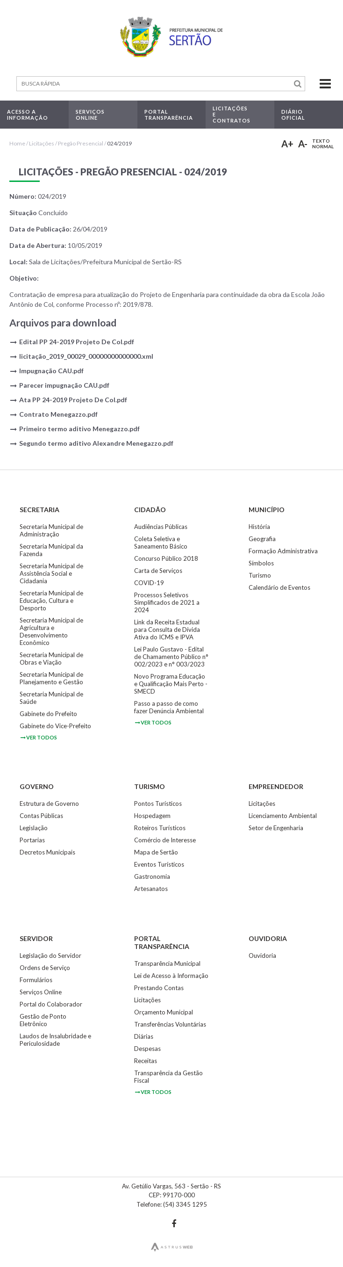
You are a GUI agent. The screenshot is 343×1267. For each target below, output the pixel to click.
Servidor (36, 938)
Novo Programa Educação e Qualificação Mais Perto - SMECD (170, 684)
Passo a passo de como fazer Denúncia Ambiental (169, 707)
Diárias (143, 1036)
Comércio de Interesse (165, 840)
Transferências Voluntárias (170, 1024)
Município (267, 510)
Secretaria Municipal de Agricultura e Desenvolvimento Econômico (51, 631)
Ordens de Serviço (45, 967)
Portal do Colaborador (51, 1004)
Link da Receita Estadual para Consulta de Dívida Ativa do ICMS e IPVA (167, 629)
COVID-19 (149, 582)
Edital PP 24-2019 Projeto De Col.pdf (76, 342)
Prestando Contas (159, 988)
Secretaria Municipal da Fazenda (51, 550)
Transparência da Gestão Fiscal (168, 1076)
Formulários (36, 980)
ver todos (38, 737)
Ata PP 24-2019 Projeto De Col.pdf (73, 400)
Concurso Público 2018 (166, 558)
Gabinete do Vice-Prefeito (55, 726)
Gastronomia (152, 876)
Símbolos (261, 563)
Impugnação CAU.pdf (51, 371)
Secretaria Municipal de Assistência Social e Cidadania (51, 573)
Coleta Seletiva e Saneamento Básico (160, 542)
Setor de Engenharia (276, 828)
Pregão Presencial (80, 143)
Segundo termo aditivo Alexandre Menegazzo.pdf (96, 443)
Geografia (262, 539)
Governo (37, 786)
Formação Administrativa (283, 551)
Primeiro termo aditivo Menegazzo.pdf (79, 429)
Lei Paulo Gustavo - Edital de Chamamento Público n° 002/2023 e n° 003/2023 (171, 656)
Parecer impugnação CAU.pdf (64, 385)
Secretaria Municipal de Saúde (51, 697)
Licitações (41, 143)
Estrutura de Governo (49, 803)
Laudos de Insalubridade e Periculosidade (55, 1039)
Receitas (145, 1060)
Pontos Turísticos (158, 803)
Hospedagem (152, 815)
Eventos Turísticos (159, 864)
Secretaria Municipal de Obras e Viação (51, 658)
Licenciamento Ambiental (283, 815)
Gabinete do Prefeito (48, 713)
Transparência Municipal (167, 963)
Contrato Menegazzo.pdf (58, 414)
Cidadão (150, 510)
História (259, 526)
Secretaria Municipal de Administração (51, 530)
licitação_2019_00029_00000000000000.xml (86, 356)
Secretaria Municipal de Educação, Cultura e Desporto (51, 600)
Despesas (147, 1048)
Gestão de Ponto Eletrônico (43, 1020)
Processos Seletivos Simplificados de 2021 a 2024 (167, 602)
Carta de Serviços (158, 570)
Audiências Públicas (160, 526)
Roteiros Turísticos (160, 828)
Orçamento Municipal (163, 1012)
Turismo (260, 575)
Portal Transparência (161, 942)
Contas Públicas (41, 815)
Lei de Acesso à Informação (171, 975)
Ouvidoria (268, 938)
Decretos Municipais (47, 852)
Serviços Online (41, 992)
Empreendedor (276, 786)
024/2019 (119, 143)
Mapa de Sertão (156, 852)
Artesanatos (151, 888)
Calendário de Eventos (279, 587)
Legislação (34, 828)
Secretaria (39, 510)
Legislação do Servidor (50, 955)
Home (17, 143)
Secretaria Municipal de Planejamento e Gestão (51, 678)
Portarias (32, 840)
